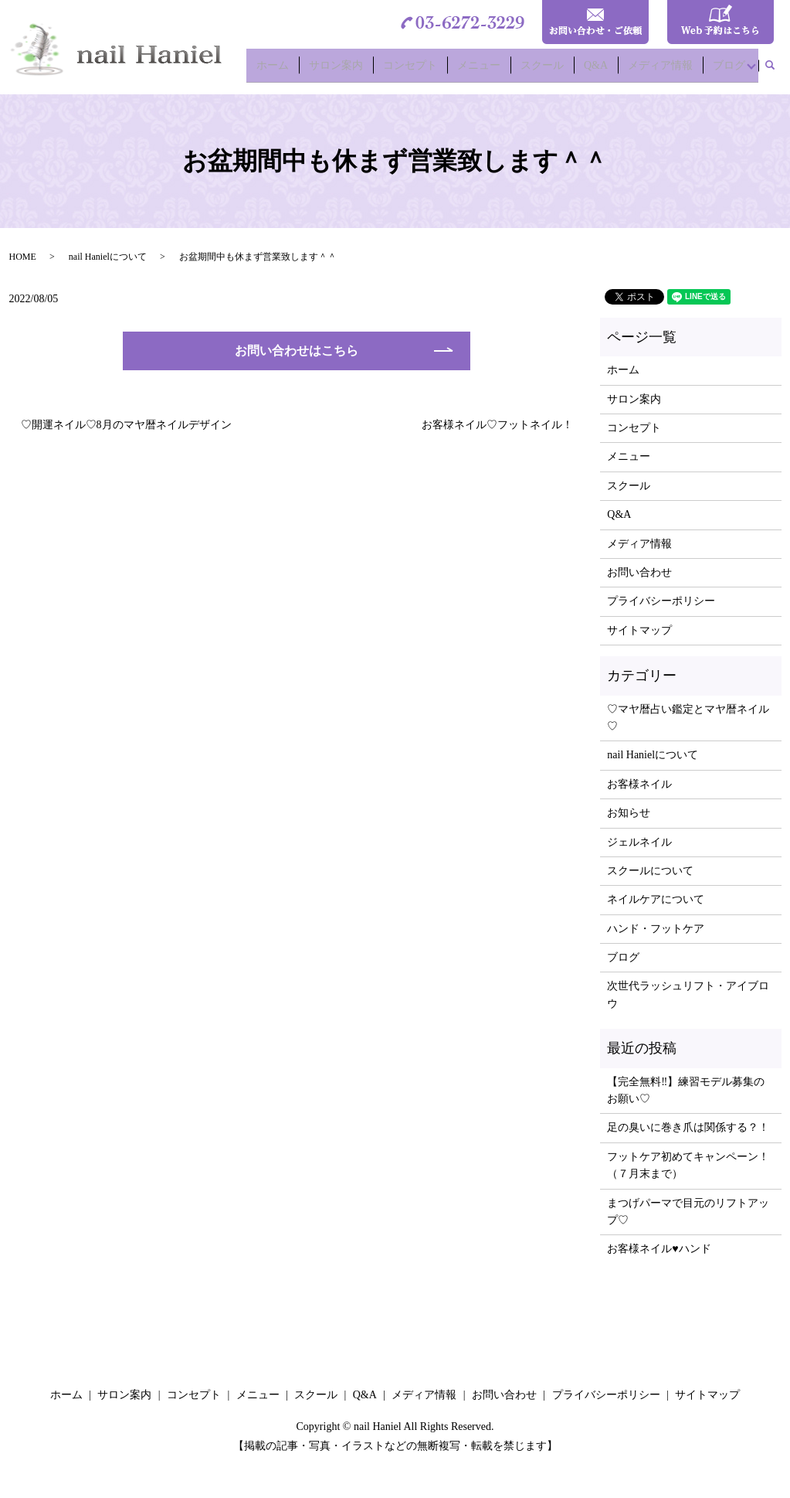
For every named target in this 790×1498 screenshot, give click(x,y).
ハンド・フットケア (655, 929)
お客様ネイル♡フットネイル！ (497, 425)
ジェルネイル (639, 842)
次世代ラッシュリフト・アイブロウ (688, 994)
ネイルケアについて (655, 899)
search (776, 71)
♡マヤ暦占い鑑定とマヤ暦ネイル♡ (688, 717)
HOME (22, 256)
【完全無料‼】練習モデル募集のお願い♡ (686, 1090)
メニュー (486, 70)
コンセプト (421, 70)
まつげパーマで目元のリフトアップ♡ (688, 1211)
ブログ (726, 70)
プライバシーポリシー (661, 601)
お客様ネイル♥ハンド (658, 1249)
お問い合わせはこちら (296, 350)
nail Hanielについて (108, 256)
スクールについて (650, 871)
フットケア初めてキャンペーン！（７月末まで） (688, 1165)
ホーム (289, 70)
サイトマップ (639, 630)
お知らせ (628, 813)
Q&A (598, 70)
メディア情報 (659, 70)
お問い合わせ (639, 572)
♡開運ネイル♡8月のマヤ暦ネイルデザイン (126, 425)
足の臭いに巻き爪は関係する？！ (688, 1127)
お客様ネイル (639, 784)
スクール (546, 70)
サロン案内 (349, 70)
